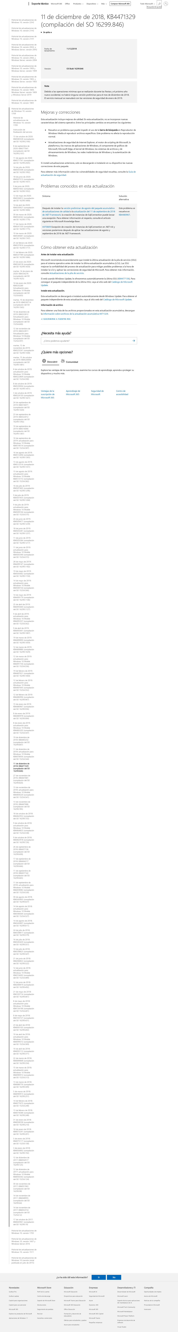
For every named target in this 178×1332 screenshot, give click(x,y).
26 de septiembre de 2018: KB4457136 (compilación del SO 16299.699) (22, 850)
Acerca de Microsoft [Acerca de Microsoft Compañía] (150, 1296)
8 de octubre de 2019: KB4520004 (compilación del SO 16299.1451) (23, 386)
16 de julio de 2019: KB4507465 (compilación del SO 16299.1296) (23, 488)
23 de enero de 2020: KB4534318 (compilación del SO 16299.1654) (23, 264)
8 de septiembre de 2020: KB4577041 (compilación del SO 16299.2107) (21, 150)
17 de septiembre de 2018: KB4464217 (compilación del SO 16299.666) (22, 862)
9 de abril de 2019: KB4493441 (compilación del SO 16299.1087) (23, 630)
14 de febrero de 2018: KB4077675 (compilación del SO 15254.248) (23, 1103)
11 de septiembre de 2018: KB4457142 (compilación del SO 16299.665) (22, 874)
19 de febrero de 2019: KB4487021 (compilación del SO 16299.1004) (23, 673)
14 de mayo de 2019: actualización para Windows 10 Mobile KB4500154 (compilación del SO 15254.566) (23, 585)
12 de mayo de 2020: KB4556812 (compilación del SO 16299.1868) (23, 198)
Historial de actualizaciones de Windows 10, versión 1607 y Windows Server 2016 (24, 1241)
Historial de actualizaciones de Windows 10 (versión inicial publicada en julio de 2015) (24, 1260)
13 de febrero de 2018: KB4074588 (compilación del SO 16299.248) (23, 1112)
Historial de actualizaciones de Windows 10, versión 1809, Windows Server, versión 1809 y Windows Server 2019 (24, 91)
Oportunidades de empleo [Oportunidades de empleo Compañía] (152, 1292)
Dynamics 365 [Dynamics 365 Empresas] (93, 1305)
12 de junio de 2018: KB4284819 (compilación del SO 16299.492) (23, 984)
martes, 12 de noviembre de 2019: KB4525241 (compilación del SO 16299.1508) (23, 349)
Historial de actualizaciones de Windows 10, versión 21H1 (24, 37)
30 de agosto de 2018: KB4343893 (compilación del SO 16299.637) (23, 899)
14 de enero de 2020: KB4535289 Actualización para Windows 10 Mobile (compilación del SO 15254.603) (22, 289)
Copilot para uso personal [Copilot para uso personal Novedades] (17, 1305)
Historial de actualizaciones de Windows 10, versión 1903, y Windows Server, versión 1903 (24, 79)
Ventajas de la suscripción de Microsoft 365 (47, 394)
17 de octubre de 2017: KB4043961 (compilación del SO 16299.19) (23, 1222)
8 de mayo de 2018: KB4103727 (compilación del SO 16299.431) (23, 1018)
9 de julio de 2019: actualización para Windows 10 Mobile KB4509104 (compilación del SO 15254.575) (23, 509)
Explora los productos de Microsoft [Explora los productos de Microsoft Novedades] (20, 1314)
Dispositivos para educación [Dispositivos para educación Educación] (73, 1296)
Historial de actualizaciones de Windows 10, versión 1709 (23, 111)
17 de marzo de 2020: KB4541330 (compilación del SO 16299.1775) (23, 226)
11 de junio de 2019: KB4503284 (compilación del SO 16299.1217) (23, 540)
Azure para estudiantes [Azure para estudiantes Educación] (71, 1325)
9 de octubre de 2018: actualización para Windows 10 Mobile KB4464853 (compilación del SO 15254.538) (23, 828)
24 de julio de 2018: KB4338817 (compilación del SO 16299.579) (23, 932)
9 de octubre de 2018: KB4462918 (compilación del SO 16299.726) (23, 840)
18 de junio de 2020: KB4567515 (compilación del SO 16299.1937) (23, 179)
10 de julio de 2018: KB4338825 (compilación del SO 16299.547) (23, 951)
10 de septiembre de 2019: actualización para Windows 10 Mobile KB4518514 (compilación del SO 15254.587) (23, 443)
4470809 (46, 226)
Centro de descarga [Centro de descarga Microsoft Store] (43, 1296)
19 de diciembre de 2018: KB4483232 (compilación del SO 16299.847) (21, 741)
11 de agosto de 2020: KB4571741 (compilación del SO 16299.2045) (23, 160)
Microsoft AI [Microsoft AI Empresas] (93, 1292)
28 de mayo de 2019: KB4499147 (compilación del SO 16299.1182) (23, 564)
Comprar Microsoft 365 (120, 3)
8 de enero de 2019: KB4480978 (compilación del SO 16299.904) (23, 716)
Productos (77, 3)
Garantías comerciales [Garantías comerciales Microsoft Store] (44, 1318)
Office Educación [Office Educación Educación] (69, 1309)
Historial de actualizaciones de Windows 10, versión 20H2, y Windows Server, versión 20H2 (24, 47)
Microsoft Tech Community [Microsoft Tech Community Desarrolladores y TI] (126, 1307)
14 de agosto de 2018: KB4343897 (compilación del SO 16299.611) (23, 923)
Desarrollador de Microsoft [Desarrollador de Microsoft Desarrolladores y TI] (126, 1292)
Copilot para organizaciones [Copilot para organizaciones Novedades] (18, 1300)
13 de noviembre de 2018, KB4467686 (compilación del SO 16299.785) (21, 805)
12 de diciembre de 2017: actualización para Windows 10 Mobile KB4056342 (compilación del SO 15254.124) (23, 1174)
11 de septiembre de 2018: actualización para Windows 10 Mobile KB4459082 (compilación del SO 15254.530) (23, 887)
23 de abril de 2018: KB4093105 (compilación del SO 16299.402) (23, 1027)
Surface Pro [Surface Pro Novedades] (12, 1292)
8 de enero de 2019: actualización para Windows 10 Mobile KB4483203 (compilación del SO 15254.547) (23, 728)
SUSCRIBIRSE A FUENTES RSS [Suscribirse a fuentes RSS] (57, 319)
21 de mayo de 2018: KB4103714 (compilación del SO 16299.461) (23, 994)
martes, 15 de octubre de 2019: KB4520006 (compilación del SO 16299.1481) (22, 361)
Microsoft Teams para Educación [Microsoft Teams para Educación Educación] (75, 1300)
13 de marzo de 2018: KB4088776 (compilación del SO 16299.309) (23, 1084)
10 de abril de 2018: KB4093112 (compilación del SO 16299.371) (23, 1051)
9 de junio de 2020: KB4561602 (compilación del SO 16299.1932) (23, 188)
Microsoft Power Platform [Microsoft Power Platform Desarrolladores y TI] (125, 1316)
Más (103, 3)
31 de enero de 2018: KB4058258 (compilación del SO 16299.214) (23, 1122)
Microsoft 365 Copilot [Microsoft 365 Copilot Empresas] (96, 1314)
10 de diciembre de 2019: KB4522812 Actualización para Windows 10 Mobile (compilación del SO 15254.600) (21, 318)
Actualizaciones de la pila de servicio (66, 273)
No (114, 1277)
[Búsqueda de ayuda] (159, 3)
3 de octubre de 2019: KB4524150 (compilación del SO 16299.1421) (23, 395)
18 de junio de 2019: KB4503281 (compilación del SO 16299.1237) (23, 531)
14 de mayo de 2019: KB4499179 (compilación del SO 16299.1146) (23, 597)
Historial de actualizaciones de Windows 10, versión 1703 (24, 1231)
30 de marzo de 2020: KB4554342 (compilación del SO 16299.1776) (23, 217)
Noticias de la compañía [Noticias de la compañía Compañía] (152, 1300)
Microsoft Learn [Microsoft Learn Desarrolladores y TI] (122, 1296)
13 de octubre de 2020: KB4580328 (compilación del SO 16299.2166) (23, 139)
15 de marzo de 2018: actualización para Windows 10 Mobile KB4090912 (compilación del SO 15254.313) (23, 1072)
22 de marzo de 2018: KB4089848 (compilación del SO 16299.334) (23, 1060)
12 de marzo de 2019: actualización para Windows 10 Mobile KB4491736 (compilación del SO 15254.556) (23, 661)
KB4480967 (124, 214)
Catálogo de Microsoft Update (117, 299)
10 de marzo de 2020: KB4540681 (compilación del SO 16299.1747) (23, 236)
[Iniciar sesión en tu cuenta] (166, 3)
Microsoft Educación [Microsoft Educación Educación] (70, 1292)
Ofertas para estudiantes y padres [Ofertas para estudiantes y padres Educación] (75, 1320)
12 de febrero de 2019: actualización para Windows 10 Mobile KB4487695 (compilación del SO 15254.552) (23, 685)
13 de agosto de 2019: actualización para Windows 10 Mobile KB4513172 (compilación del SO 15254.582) (23, 476)
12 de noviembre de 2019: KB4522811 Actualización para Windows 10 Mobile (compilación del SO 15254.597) (21, 334)
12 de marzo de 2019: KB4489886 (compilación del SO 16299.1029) (23, 649)
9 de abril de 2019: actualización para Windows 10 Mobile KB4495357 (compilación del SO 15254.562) (23, 619)
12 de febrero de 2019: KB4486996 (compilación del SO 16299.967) (23, 697)
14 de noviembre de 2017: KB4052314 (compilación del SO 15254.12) (21, 1211)
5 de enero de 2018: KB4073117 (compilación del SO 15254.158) (23, 1141)
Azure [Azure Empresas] (91, 1300)
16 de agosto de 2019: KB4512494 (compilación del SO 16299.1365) (23, 455)
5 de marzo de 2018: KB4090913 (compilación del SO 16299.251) (23, 1094)
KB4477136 (123, 278)
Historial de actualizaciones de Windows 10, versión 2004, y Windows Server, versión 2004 (24, 58)
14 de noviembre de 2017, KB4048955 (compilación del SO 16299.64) (21, 1199)
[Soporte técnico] (39, 4)
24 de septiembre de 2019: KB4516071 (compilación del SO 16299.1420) (22, 406)
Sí (99, 1277)
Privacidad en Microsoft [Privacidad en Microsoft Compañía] (152, 1305)
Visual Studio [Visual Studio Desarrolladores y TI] (121, 1327)
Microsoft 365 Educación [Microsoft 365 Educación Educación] (72, 1305)
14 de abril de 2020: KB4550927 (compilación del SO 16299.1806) (23, 207)
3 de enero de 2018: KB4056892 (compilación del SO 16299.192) (23, 1150)
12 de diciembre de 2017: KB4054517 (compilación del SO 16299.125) (21, 1161)
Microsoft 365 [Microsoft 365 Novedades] (13, 1309)
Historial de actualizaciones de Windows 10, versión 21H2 (24, 29)
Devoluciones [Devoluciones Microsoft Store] (41, 1305)
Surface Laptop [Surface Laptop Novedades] (14, 1296)
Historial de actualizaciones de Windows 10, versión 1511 (24, 1250)
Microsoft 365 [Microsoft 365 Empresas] (93, 1309)
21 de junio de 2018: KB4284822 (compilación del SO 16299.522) (23, 961)
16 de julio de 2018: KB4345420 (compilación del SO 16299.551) (23, 942)
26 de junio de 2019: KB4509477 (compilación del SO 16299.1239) (23, 521)
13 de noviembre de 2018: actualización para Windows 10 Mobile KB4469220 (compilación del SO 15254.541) (23, 792)
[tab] (50, 361)
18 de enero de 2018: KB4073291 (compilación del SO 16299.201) (23, 1131)
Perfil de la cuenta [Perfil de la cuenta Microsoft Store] (43, 1292)
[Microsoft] (18, 4)
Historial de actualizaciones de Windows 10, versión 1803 (24, 101)
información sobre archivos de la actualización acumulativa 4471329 (75, 313)
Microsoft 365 (56, 3)
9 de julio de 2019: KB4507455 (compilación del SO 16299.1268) (23, 497)
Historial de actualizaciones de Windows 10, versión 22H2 (24, 21)
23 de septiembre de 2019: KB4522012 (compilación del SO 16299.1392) (22, 418)
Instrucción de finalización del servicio (22, 130)
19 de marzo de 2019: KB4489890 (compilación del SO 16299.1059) (23, 640)
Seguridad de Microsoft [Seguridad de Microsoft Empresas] (96, 1296)
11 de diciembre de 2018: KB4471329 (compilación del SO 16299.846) (21, 767)
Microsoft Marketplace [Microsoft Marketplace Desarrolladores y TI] (124, 1311)
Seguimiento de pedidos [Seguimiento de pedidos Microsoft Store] (45, 1309)
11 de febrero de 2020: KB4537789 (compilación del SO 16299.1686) (23, 255)
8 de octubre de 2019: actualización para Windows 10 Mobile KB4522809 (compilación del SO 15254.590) (23, 374)
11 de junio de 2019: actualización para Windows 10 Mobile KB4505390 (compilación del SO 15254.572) (23, 552)
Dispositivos (91, 3)
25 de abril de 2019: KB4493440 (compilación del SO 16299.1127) (23, 607)
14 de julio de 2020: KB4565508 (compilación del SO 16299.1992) (23, 169)
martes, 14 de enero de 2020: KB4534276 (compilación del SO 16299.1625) (23, 275)
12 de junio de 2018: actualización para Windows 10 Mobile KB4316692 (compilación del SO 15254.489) (23, 973)
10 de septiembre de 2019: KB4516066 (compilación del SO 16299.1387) (22, 430)
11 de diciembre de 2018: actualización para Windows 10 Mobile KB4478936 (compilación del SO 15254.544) (23, 754)
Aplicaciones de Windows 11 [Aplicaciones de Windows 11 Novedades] (18, 1318)
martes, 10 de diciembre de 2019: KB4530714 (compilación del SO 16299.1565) (23, 304)
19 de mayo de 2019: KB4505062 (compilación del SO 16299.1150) (23, 573)
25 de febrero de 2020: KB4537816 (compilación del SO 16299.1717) (23, 245)
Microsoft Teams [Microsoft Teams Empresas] (94, 1318)
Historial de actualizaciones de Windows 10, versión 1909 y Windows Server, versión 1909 (24, 68)
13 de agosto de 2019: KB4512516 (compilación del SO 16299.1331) (23, 464)
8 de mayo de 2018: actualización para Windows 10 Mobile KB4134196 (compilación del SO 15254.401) (23, 1006)
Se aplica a (47, 32)
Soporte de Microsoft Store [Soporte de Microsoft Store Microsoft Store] (46, 1300)
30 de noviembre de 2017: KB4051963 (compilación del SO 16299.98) (21, 1187)
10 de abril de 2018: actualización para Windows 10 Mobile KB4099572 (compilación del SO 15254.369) (23, 1039)
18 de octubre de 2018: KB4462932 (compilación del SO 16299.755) (23, 816)
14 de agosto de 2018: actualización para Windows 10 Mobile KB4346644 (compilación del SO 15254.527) (23, 911)
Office (67, 3)
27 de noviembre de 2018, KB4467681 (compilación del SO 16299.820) (21, 779)
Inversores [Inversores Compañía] (147, 1309)
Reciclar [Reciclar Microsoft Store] (40, 1314)
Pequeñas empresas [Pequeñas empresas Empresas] (95, 1322)
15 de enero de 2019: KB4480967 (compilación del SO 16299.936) (23, 706)
